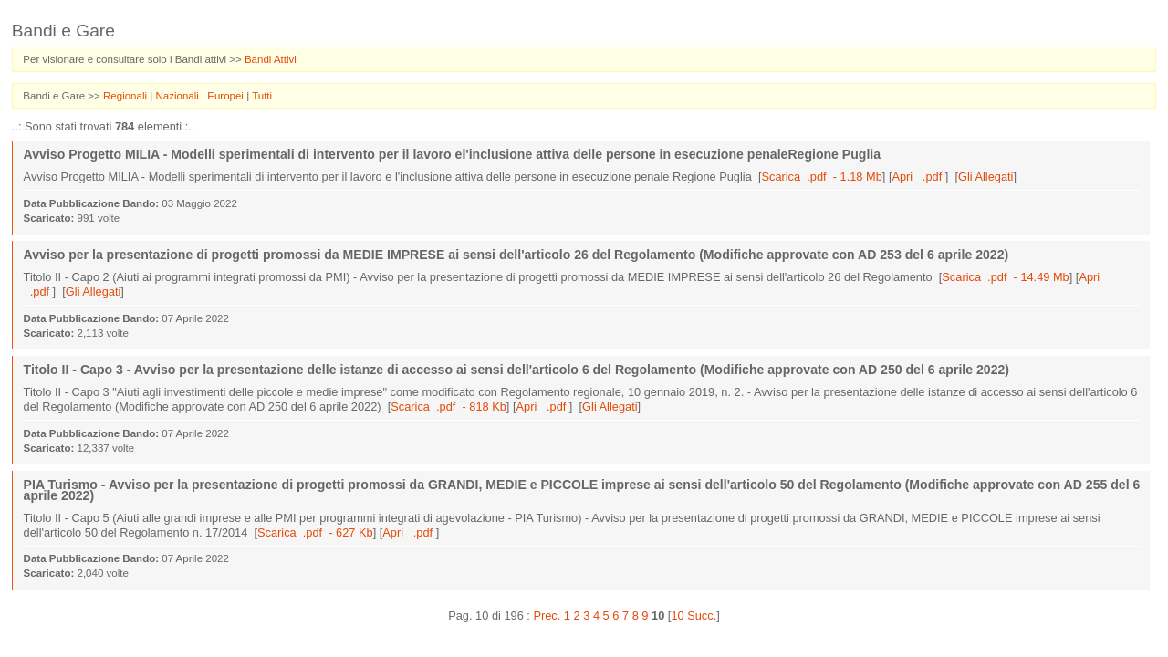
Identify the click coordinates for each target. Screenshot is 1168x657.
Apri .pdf (918, 176)
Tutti (262, 95)
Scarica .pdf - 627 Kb (315, 532)
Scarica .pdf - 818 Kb (448, 406)
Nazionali (178, 95)
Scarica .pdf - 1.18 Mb (821, 176)
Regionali (126, 95)
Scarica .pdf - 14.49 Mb (1005, 277)
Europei (226, 95)
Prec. (546, 615)
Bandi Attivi (271, 59)
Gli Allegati (985, 176)
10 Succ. (693, 615)
